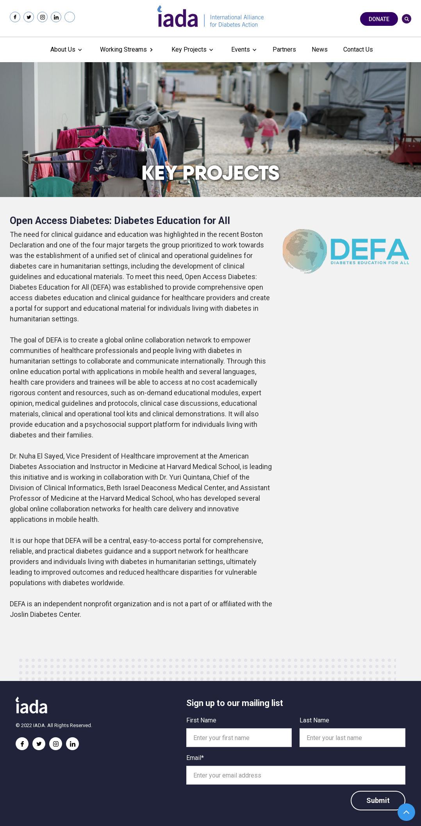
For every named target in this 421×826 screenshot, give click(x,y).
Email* (195, 757)
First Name (201, 720)
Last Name (314, 720)
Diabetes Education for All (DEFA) (60, 287)
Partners (284, 49)
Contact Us (358, 49)
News (320, 49)
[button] (65, 49)
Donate (379, 19)
